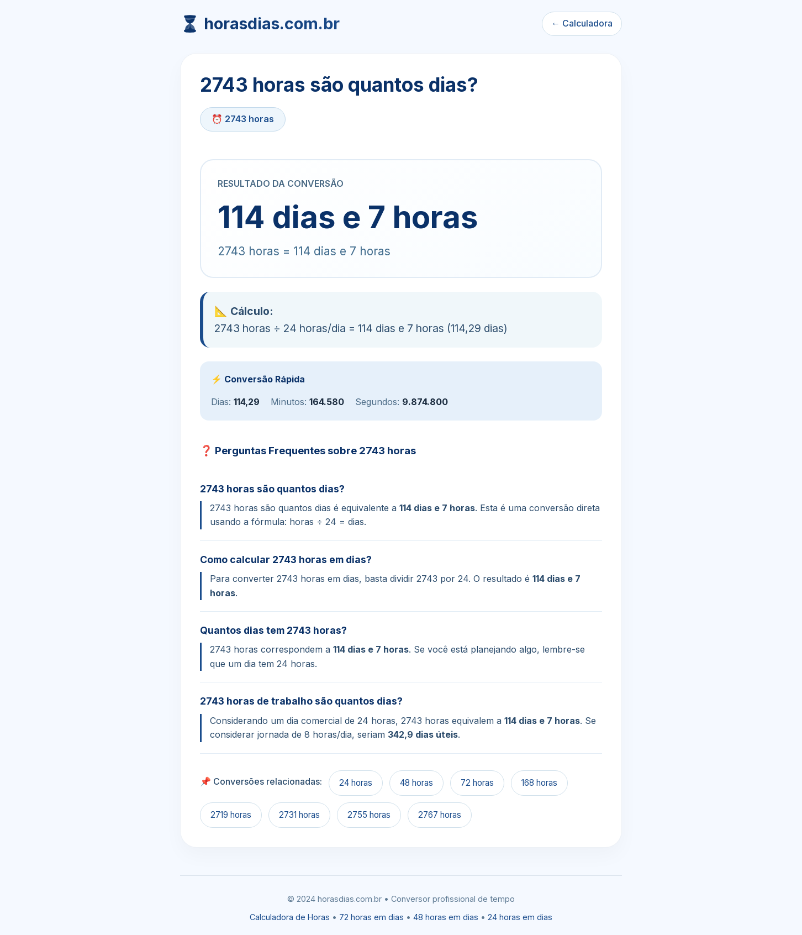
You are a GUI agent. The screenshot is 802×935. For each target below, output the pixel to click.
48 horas (416, 783)
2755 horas (369, 815)
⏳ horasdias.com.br (260, 23)
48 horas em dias (445, 917)
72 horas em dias (371, 917)
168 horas (539, 783)
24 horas (355, 783)
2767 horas (439, 815)
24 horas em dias (520, 917)
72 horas (477, 783)
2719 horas (230, 815)
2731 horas (299, 815)
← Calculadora (582, 23)
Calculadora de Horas (290, 917)
